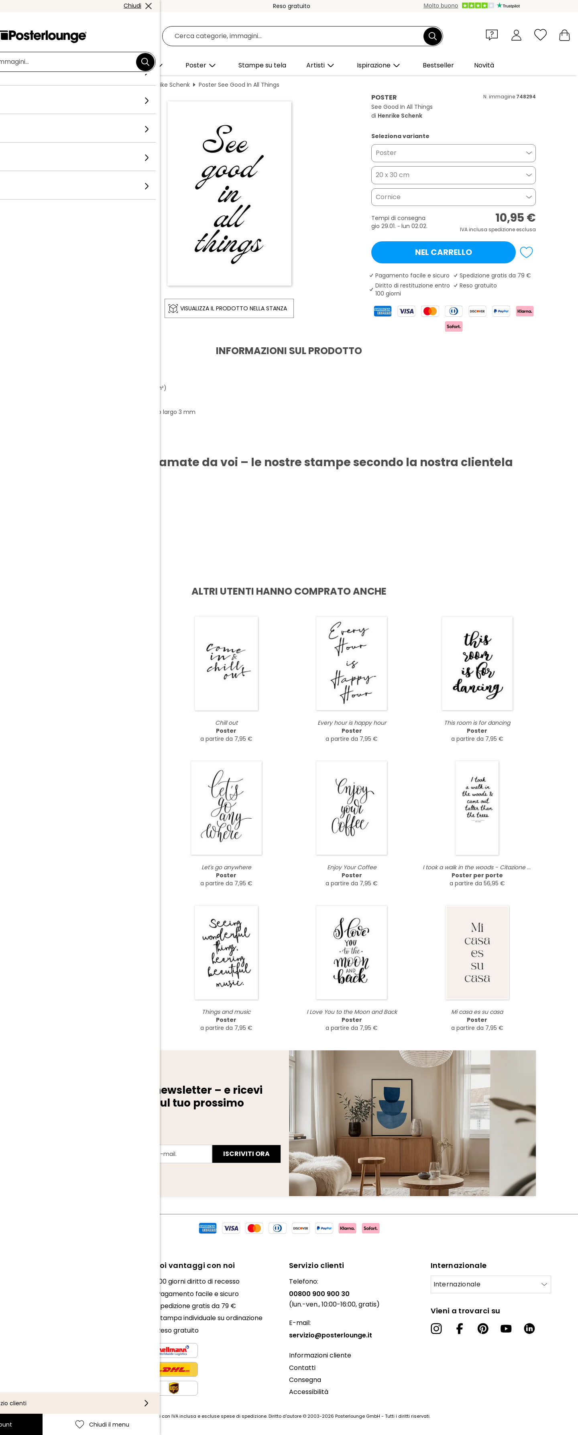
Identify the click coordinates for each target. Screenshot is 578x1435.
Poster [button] (386, 152)
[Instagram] (436, 1328)
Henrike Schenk (168, 85)
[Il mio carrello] (564, 34)
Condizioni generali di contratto (55, 1358)
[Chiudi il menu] (540, 34)
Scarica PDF (70, 442)
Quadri (101, 85)
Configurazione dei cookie (46, 1383)
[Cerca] (433, 36)
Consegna (305, 1379)
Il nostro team (28, 1293)
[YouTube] (506, 1328)
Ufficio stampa (29, 1326)
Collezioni (21, 1306)
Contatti (302, 1367)
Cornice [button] (388, 197)
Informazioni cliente (320, 1355)
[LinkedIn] (529, 1328)
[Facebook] (459, 1328)
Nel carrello (443, 252)
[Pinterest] (482, 1328)
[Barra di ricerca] (298, 36)
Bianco (129, 85)
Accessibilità (308, 1391)
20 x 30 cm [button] (392, 174)
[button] (494, 34)
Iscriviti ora (246, 1153)
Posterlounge (64, 85)
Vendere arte (27, 1338)
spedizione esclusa (512, 229)
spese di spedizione (244, 1416)
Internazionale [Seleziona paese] (457, 1284)
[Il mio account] (516, 34)
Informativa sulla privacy (45, 1371)
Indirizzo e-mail (73, 1139)
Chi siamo (21, 1281)
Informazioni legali (34, 1395)
